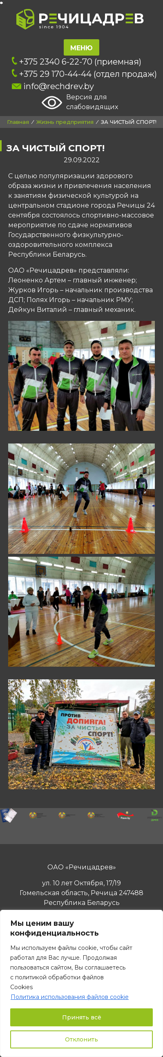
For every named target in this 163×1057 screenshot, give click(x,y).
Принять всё (81, 1017)
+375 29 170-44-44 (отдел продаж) (84, 74)
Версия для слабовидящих (80, 102)
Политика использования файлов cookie (70, 997)
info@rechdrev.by (53, 86)
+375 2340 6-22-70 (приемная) (77, 62)
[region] (81, 983)
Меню (81, 48)
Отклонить (81, 1039)
